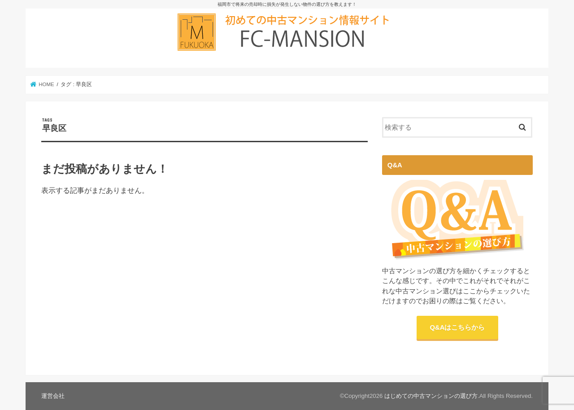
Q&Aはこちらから (457, 327)
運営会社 (53, 396)
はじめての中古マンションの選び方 (431, 396)
